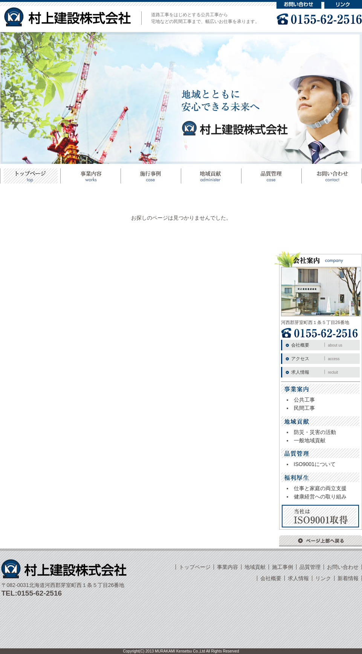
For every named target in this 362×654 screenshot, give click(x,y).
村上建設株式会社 (67, 16)
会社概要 (316, 345)
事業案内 (90, 175)
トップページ (30, 175)
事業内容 (227, 567)
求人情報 (314, 372)
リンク (343, 4)
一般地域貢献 (309, 440)
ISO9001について (315, 464)
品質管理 (271, 175)
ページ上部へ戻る (320, 541)
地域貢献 (211, 175)
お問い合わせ (298, 4)
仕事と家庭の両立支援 (320, 488)
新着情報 (348, 578)
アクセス (315, 358)
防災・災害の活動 (315, 432)
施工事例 (151, 175)
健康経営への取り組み (320, 497)
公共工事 (304, 400)
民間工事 (304, 408)
